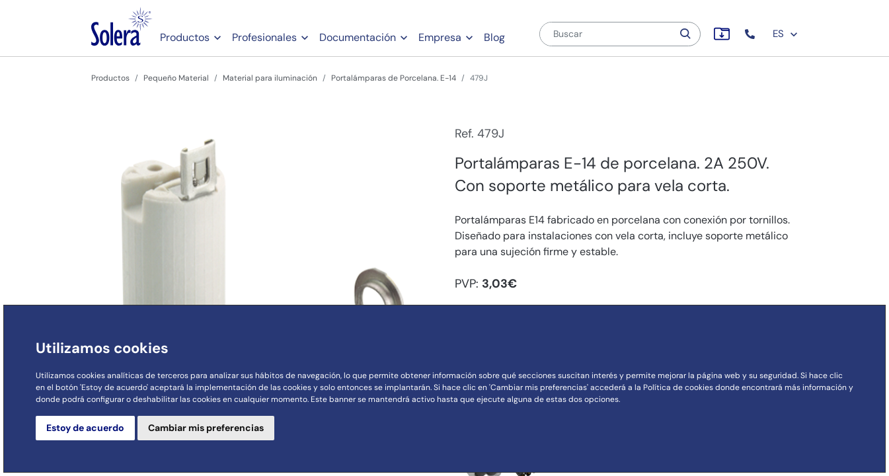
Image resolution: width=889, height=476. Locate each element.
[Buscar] (606, 34)
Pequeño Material (176, 78)
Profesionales (264, 37)
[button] (751, 34)
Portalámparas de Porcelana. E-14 (393, 78)
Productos (185, 37)
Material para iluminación (270, 78)
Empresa (439, 37)
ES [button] (785, 33)
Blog (494, 37)
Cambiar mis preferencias (206, 428)
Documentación (357, 37)
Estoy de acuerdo (85, 428)
